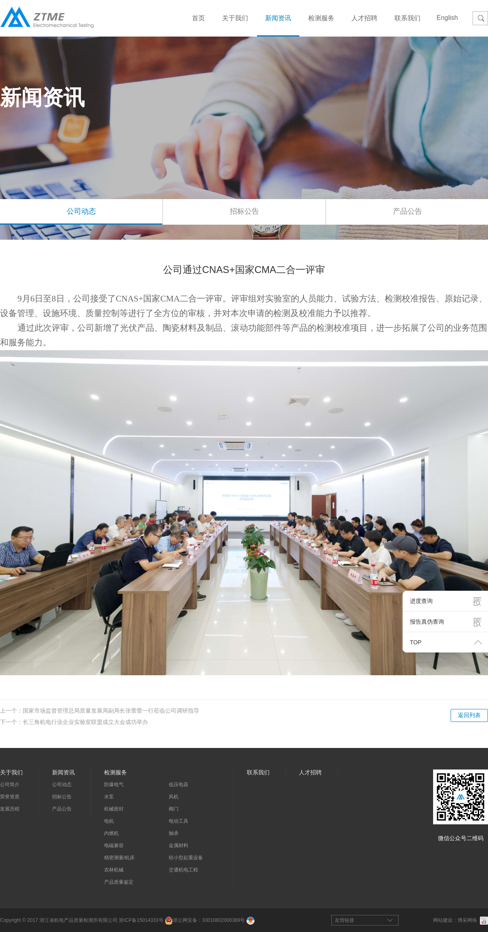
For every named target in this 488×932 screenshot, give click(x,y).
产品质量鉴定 (118, 882)
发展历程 (10, 809)
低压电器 (178, 784)
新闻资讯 (278, 18)
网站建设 (443, 920)
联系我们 (407, 18)
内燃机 (111, 833)
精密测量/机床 (119, 857)
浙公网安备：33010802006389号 (205, 920)
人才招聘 (364, 18)
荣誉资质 (10, 797)
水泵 (109, 797)
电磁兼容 (114, 845)
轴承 (174, 833)
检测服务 (321, 18)
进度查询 (421, 601)
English (447, 17)
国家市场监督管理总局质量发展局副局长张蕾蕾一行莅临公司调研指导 (111, 710)
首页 (198, 18)
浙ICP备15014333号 (141, 920)
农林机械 (114, 870)
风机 (174, 797)
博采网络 (467, 920)
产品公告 (62, 809)
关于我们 (235, 18)
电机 (109, 821)
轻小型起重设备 (186, 857)
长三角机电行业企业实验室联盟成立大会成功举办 (85, 722)
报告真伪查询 (427, 621)
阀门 (174, 809)
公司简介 (10, 784)
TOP (416, 642)
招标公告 (244, 211)
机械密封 (114, 809)
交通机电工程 (183, 870)
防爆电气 (114, 784)
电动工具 (178, 821)
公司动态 (81, 211)
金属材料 (178, 845)
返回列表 (469, 715)
